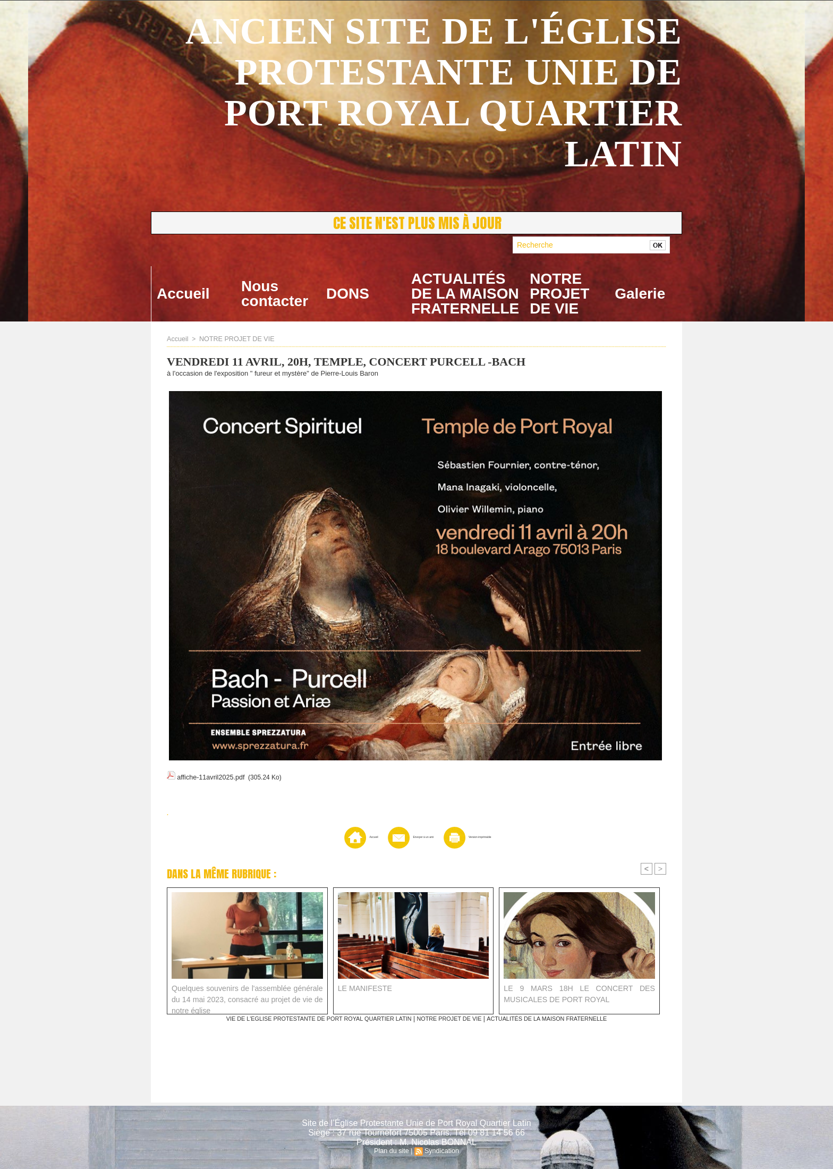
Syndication (440, 1151)
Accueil (183, 293)
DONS (347, 293)
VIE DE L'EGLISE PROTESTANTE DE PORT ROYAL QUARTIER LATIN (309, 1018)
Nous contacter (274, 293)
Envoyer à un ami (399, 837)
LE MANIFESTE (363, 988)
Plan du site (392, 1151)
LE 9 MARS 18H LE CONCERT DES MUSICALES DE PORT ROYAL (579, 993)
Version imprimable (487, 837)
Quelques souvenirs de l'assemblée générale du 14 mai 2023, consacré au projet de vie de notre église (247, 997)
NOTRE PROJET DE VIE (559, 293)
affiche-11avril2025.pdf (209, 776)
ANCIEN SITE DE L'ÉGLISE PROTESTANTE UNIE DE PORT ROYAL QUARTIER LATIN (433, 92)
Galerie (640, 293)
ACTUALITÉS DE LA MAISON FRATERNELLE (465, 293)
